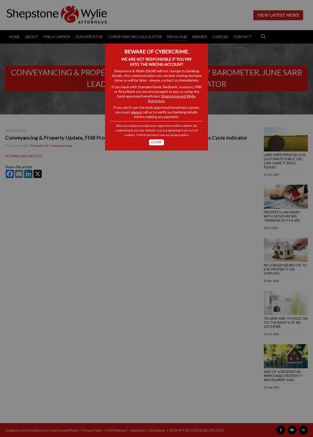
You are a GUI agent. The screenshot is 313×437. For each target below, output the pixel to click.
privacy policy (179, 135)
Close (156, 142)
